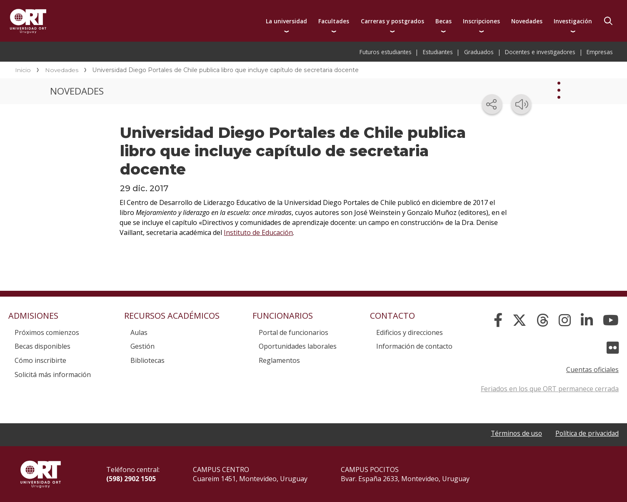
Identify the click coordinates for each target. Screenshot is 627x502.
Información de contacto (414, 346)
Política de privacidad (586, 433)
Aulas (138, 332)
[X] (519, 320)
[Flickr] (613, 348)
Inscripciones (481, 21)
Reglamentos (279, 360)
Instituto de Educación (258, 232)
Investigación (573, 21)
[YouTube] (611, 320)
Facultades (333, 21)
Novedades (526, 21)
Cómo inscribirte (40, 360)
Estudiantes (438, 52)
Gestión (142, 346)
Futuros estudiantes (386, 52)
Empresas (600, 52)
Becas (443, 21)
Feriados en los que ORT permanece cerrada (550, 388)
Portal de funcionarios (293, 332)
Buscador (608, 20)
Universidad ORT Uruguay (28, 21)
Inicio (23, 70)
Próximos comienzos (47, 332)
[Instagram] (565, 320)
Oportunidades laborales (298, 346)
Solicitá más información (53, 374)
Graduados (479, 52)
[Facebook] (498, 320)
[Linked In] (587, 320)
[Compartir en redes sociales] (492, 104)
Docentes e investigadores (540, 52)
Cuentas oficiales (592, 369)
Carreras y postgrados (392, 21)
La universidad (286, 21)
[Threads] (543, 320)
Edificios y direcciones (409, 332)
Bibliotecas (147, 360)
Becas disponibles (42, 346)
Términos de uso (513, 433)
